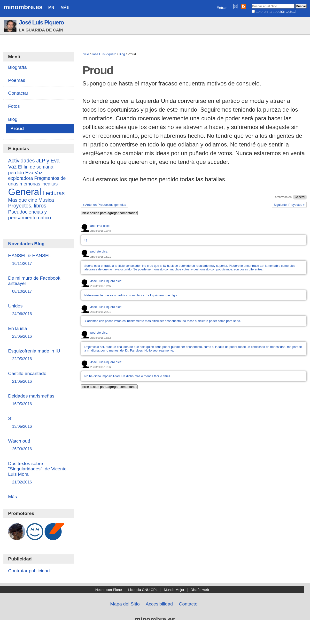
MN (51, 7)
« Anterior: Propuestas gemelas (104, 205)
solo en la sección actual (276, 11)
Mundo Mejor (174, 590)
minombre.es (22, 7)
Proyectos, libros (27, 206)
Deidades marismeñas (39, 400)
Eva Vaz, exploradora (26, 175)
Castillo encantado (39, 377)
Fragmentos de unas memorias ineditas (37, 181)
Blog (122, 54)
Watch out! (39, 445)
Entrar (222, 8)
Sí (39, 422)
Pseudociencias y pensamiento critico (29, 214)
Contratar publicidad (29, 570)
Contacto (188, 603)
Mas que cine (22, 200)
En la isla (39, 332)
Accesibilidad (159, 603)
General (300, 197)
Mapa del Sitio (125, 603)
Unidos (39, 310)
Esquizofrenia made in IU (39, 355)
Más (65, 7)
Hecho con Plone (108, 590)
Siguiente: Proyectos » (289, 205)
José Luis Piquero (41, 22)
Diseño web (200, 590)
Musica (46, 200)
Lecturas (54, 193)
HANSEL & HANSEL (39, 259)
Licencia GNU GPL (143, 590)
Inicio (85, 54)
